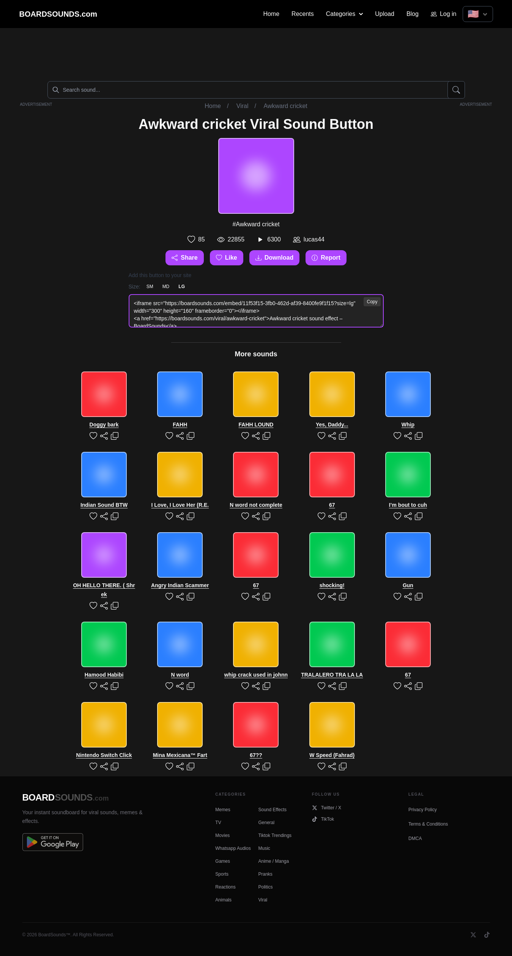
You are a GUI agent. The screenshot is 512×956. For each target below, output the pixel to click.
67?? (256, 755)
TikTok (323, 819)
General (266, 822)
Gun (408, 585)
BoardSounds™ (54, 934)
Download (274, 257)
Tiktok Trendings (274, 835)
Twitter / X (326, 807)
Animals (223, 900)
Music (264, 848)
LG (181, 286)
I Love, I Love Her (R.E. (180, 505)
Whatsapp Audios (232, 848)
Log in (444, 14)
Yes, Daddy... (332, 425)
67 (332, 505)
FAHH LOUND (256, 425)
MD (166, 286)
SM (150, 286)
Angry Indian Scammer (180, 585)
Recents (302, 14)
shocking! (332, 585)
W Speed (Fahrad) (331, 755)
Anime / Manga (273, 861)
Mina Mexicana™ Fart (180, 755)
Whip (408, 425)
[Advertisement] (256, 53)
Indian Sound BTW (104, 505)
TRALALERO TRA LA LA (332, 675)
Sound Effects (272, 809)
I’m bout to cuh (408, 505)
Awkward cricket (285, 106)
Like (226, 257)
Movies (222, 835)
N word (180, 675)
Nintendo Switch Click (104, 755)
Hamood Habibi (104, 675)
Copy (372, 301)
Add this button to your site (160, 275)
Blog (412, 14)
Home (271, 14)
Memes (222, 809)
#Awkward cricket (255, 224)
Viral (242, 106)
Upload (384, 14)
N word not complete (256, 505)
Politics (265, 887)
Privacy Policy (422, 809)
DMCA (415, 838)
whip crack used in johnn (256, 675)
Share (184, 257)
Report (326, 257)
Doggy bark (104, 425)
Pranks (265, 874)
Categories (344, 14)
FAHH (180, 425)
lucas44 (314, 239)
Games (222, 861)
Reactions (225, 887)
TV (218, 822)
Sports (221, 874)
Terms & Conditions (428, 824)
